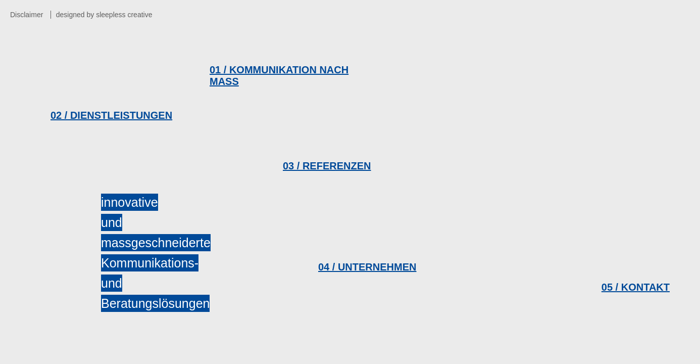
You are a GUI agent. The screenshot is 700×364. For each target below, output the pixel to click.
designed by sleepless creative (104, 15)
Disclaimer (26, 15)
